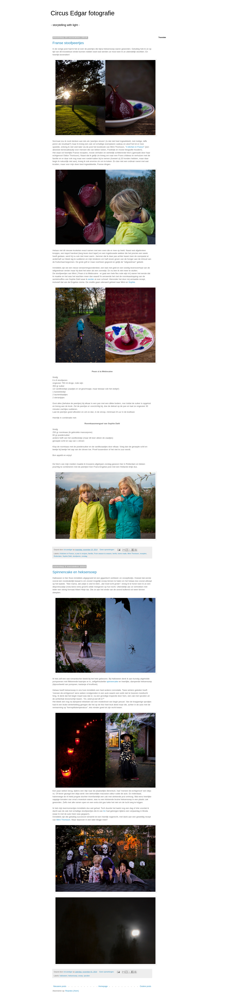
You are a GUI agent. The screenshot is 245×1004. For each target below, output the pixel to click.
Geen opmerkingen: (107, 550)
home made (122, 553)
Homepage (103, 986)
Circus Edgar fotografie (83, 13)
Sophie (132, 282)
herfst (114, 553)
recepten (143, 553)
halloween (63, 976)
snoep (80, 976)
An (104, 811)
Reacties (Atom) (72, 991)
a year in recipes (81, 553)
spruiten (87, 976)
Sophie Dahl (67, 556)
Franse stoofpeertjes (68, 43)
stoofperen (77, 556)
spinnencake (112, 681)
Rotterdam (58, 556)
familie (90, 553)
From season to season (103, 553)
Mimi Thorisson (133, 553)
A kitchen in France (135, 147)
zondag (84, 556)
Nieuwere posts (59, 986)
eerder (90, 279)
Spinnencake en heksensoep (74, 572)
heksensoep (72, 976)
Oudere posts (145, 986)
